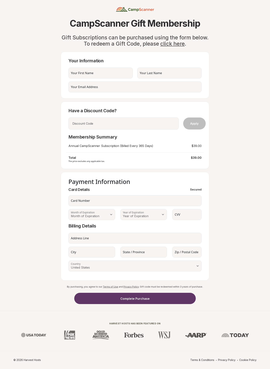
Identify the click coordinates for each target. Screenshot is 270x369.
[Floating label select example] (91, 214)
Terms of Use (110, 286)
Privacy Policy (131, 286)
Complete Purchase (135, 298)
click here (172, 44)
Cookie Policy (247, 359)
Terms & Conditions (202, 359)
